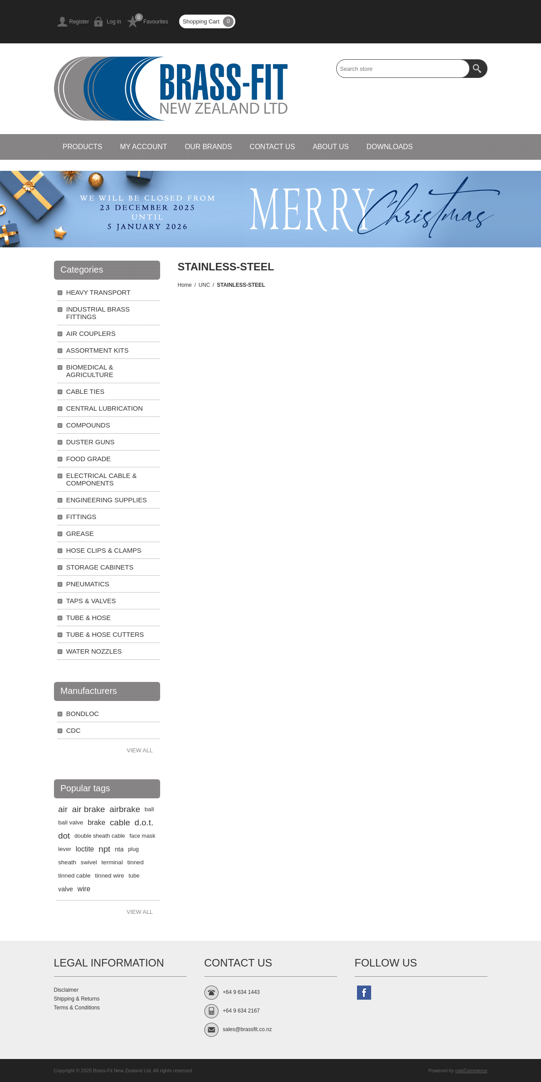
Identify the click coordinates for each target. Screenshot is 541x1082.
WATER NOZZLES (94, 651)
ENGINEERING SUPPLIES (106, 500)
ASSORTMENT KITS (97, 350)
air (63, 809)
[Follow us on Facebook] (364, 993)
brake (96, 822)
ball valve (71, 822)
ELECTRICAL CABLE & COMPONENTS (101, 479)
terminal (112, 862)
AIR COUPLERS (91, 333)
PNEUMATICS (87, 584)
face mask (142, 835)
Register (79, 22)
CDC (73, 730)
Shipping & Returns (77, 999)
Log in (114, 22)
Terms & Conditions (77, 1008)
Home (185, 285)
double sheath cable (99, 835)
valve (65, 889)
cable (120, 822)
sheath (67, 862)
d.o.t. (143, 822)
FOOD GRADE (88, 458)
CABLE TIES (85, 391)
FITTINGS (81, 516)
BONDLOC (82, 713)
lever (64, 849)
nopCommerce (471, 1070)
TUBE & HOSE (88, 617)
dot (64, 835)
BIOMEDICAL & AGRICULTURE (89, 370)
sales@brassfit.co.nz (247, 1029)
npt (105, 849)
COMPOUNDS (88, 425)
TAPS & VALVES (91, 601)
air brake (88, 809)
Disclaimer (66, 990)
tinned (135, 862)
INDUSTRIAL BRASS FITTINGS (98, 312)
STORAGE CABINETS (100, 567)
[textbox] (403, 68)
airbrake (124, 809)
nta (119, 849)
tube (134, 875)
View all (140, 750)
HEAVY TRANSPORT (98, 292)
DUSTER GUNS (90, 442)
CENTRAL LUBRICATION (104, 408)
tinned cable (74, 875)
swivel (89, 862)
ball (149, 809)
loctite (85, 849)
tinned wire (109, 875)
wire (83, 889)
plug (133, 849)
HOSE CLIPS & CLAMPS (104, 550)
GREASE (80, 533)
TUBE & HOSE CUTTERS (105, 634)
